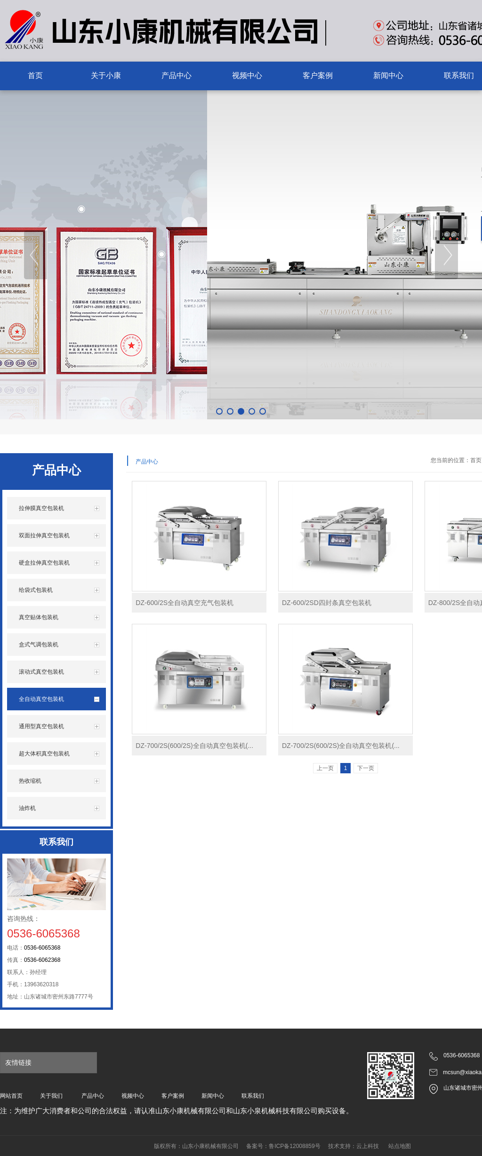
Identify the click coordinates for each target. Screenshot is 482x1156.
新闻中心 (212, 1096)
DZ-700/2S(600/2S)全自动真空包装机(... (194, 745)
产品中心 (92, 1096)
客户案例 (172, 1096)
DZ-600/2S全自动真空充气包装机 (184, 602)
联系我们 (252, 1096)
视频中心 (132, 1096)
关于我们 (51, 1096)
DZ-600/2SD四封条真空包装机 (326, 602)
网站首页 (11, 1096)
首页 (476, 460)
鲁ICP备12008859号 (294, 1146)
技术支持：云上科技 (353, 1146)
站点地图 (399, 1146)
